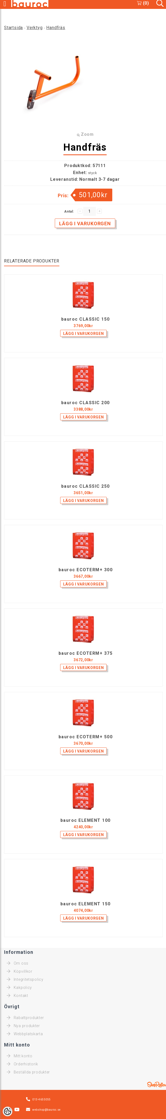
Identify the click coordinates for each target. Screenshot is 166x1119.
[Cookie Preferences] (7, 1111)
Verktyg (35, 27)
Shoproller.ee (156, 1084)
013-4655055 (41, 1099)
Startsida (13, 27)
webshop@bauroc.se (46, 1109)
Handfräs (55, 27)
